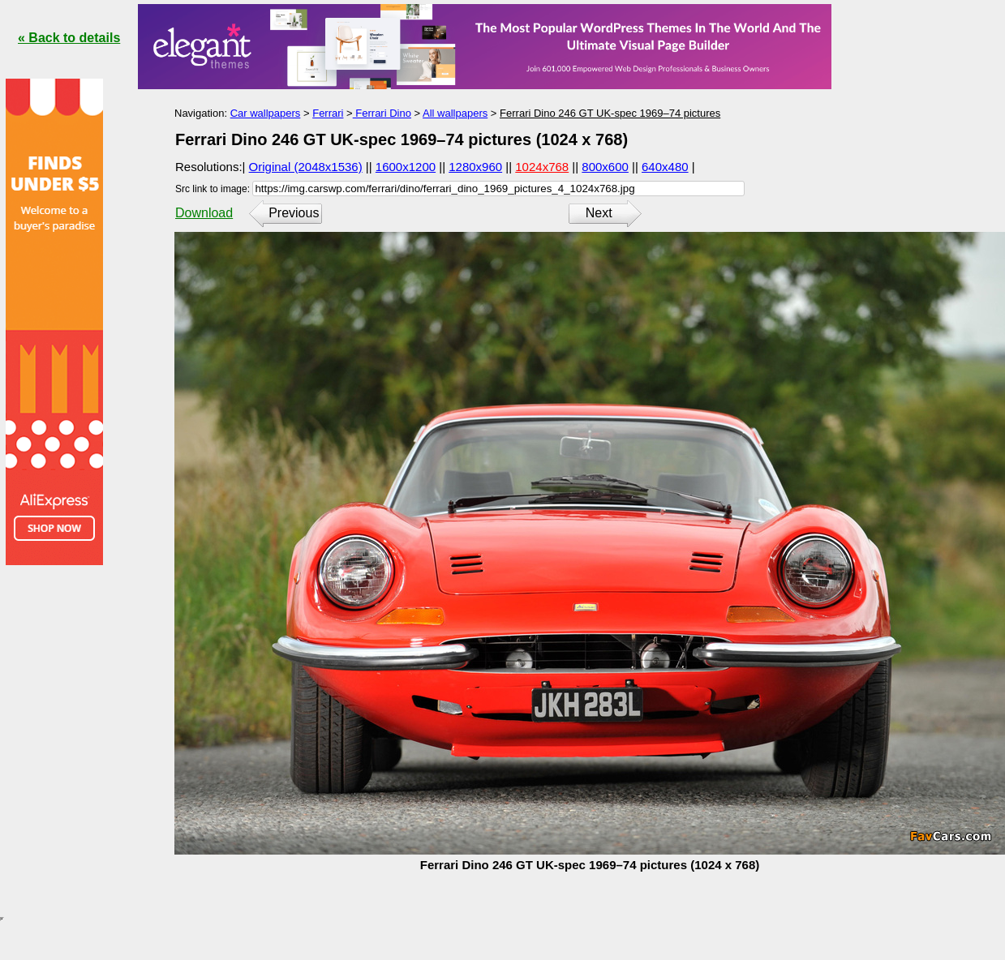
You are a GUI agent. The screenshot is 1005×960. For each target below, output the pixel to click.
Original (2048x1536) (306, 167)
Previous (293, 213)
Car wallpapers (265, 113)
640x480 (665, 167)
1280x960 (475, 167)
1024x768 (542, 167)
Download (204, 213)
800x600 (605, 167)
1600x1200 (406, 167)
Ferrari (327, 113)
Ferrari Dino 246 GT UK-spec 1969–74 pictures (610, 113)
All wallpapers (455, 113)
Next (599, 213)
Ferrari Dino (382, 113)
